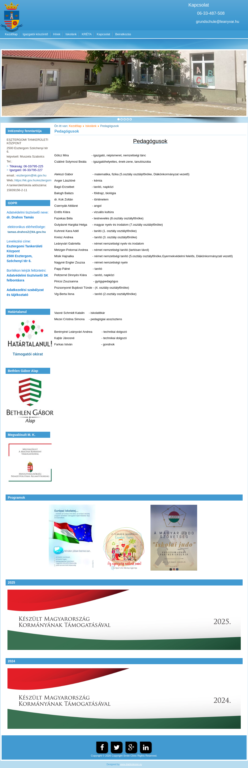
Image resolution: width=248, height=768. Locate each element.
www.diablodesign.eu (131, 764)
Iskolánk (71, 34)
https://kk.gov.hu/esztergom (32, 180)
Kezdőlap (11, 34)
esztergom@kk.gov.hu (31, 175)
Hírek (56, 34)
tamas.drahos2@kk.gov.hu (26, 232)
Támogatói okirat (28, 354)
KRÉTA (86, 34)
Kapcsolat (103, 34)
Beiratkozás (123, 34)
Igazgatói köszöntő (35, 34)
